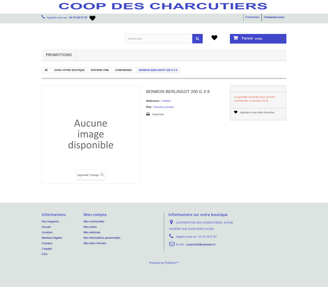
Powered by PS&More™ (164, 262)
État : (149, 107)
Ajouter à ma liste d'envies (254, 112)
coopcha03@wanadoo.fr (200, 244)
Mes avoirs (90, 226)
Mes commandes (93, 221)
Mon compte (95, 214)
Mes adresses (91, 232)
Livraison (47, 232)
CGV (44, 254)
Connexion (252, 17)
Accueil (46, 226)
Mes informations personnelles (101, 237)
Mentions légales (52, 237)
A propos (47, 243)
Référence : (153, 100)
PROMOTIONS (59, 54)
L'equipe (47, 248)
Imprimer (158, 114)
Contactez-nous (274, 17)
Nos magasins (50, 221)
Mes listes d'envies (94, 243)
